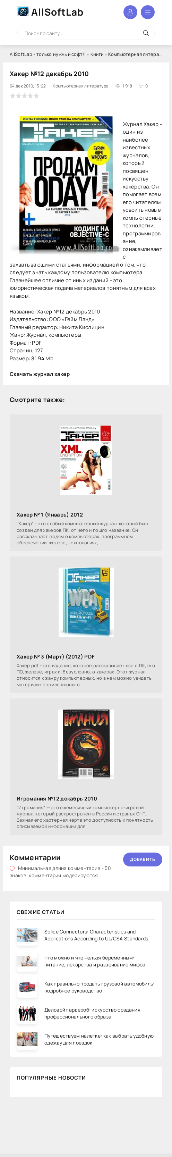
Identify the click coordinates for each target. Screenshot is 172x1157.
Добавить (142, 859)
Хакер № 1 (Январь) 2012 (50, 514)
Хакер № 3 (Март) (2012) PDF (56, 656)
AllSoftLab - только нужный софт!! (48, 54)
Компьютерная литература (138, 54)
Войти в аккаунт (130, 12)
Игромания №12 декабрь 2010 (57, 798)
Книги (97, 54)
